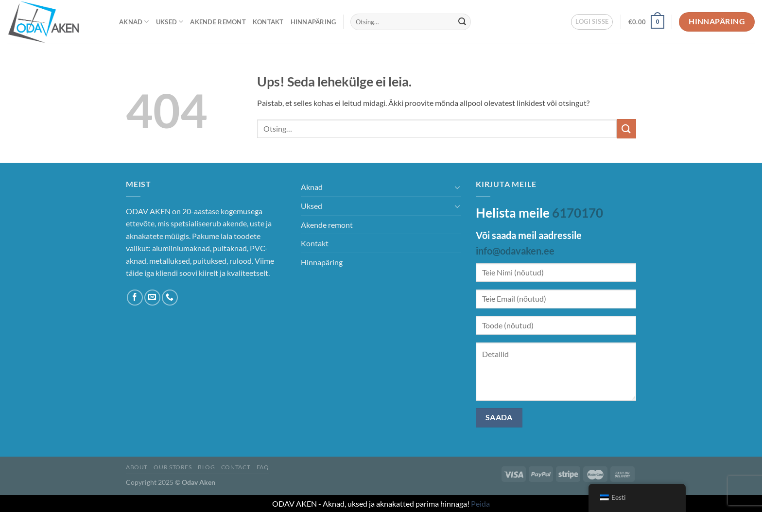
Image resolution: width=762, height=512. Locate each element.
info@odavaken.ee (515, 250)
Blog (206, 467)
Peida (480, 503)
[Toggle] (457, 187)
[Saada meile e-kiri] (152, 298)
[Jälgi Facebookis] (135, 298)
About (137, 467)
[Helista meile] (170, 298)
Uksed (170, 21)
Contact (235, 467)
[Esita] (462, 22)
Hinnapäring (313, 22)
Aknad (134, 21)
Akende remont (217, 22)
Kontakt (268, 22)
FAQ (263, 467)
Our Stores (172, 467)
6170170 (577, 212)
